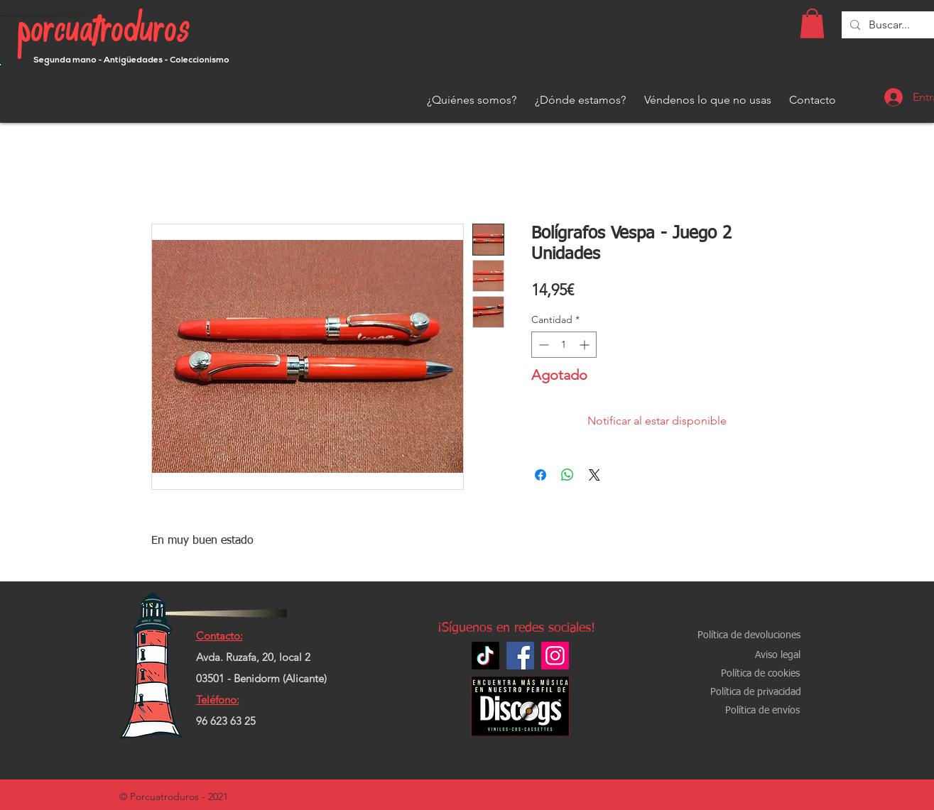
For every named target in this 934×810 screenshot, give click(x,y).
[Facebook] (520, 655)
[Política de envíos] (762, 711)
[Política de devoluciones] (749, 636)
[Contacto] (812, 100)
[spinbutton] (564, 344)
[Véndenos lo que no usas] (707, 100)
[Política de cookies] (760, 674)
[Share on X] (594, 474)
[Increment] (585, 344)
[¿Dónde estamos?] (580, 100)
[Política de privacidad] (755, 692)
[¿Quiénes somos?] (471, 100)
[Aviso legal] (777, 655)
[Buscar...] (890, 24)
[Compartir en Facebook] (540, 474)
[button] (812, 23)
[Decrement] (542, 344)
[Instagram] (555, 655)
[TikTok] (485, 655)
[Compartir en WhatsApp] (567, 474)
